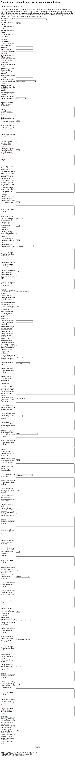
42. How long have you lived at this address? (8, 291)
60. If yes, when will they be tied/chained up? (7, 468)
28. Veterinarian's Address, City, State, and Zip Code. (7, 182)
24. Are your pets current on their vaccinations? (7, 143)
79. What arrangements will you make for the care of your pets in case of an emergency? (8, 621)
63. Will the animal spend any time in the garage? (8, 490)
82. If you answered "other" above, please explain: (8, 648)
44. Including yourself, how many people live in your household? (7, 321)
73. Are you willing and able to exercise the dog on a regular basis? (8, 570)
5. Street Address (8, 34)
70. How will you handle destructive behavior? (7, 542)
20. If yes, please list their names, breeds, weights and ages (7, 111)
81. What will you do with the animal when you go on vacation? (7, 639)
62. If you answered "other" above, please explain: (8, 482)
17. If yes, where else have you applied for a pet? (8, 92)
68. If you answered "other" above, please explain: (8, 521)
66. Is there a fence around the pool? (8, 509)
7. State (5, 39)
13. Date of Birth (9, 68)
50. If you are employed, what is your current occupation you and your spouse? (7, 380)
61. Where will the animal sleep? (8, 475)
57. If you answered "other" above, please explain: (8, 442)
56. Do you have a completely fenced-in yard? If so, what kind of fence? (8, 433)
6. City (5, 37)
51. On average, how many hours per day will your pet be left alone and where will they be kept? (7, 389)
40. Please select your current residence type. (8, 276)
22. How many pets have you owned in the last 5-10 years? (8, 127)
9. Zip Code (6, 45)
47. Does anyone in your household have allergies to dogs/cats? (8, 357)
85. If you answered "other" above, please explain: (8, 675)
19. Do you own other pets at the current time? (7, 104)
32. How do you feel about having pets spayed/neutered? (8, 218)
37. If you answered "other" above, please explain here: (8, 254)
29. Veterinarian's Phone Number (7, 197)
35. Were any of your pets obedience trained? (7, 240)
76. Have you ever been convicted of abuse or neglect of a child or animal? (7, 593)
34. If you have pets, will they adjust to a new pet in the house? (7, 233)
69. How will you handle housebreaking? (8, 531)
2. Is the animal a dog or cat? (7, 23)
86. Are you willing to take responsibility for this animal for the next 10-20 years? (8, 684)
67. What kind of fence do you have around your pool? (7, 513)
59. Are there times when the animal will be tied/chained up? (8, 460)
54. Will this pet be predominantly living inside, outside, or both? (8, 416)
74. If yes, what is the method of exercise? (7, 576)
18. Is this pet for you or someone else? (8, 98)
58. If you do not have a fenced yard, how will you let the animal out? (7, 452)
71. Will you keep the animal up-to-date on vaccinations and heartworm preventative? (7, 551)
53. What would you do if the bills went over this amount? (8, 407)
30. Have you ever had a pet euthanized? (8, 202)
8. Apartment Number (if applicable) (8, 42)
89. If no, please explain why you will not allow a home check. (7, 710)
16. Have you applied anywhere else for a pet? (8, 87)
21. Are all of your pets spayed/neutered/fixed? (8, 120)
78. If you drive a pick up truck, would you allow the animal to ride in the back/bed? (7, 611)
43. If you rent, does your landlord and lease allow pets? (8, 297)
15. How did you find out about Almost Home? (8, 81)
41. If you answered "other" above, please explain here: (8, 283)
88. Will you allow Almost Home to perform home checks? (8, 702)
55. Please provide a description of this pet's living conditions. (8, 424)
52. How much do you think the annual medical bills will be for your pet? (7, 398)
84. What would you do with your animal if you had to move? (7, 666)
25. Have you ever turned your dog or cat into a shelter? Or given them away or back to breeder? (8, 150)
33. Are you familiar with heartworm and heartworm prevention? (5, 225)
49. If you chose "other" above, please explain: (7, 370)
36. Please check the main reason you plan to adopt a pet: (7, 246)
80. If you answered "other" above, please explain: (8, 630)
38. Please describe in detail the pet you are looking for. (8, 264)
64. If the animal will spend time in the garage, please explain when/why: (8, 498)
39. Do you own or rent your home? (8, 271)
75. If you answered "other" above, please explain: (8, 584)
